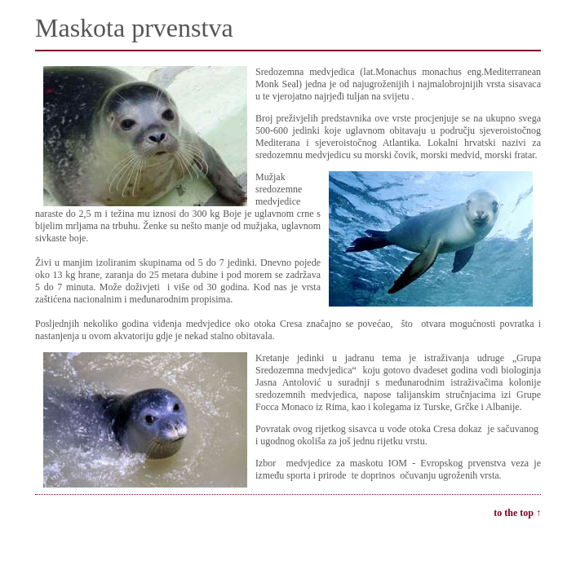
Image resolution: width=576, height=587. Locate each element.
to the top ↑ (517, 513)
